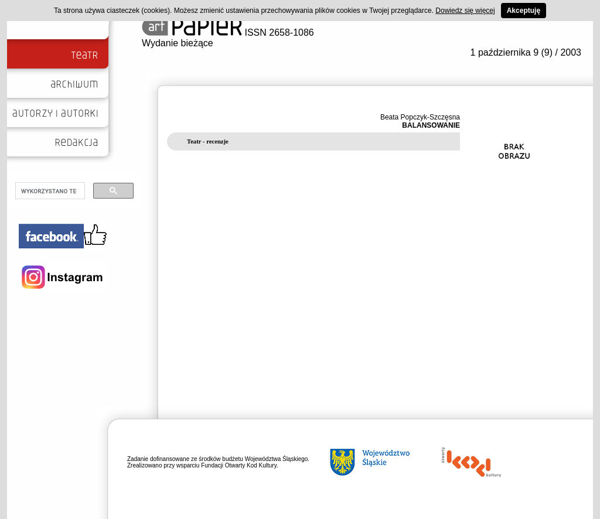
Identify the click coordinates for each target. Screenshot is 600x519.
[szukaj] (49, 191)
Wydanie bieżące (177, 43)
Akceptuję (523, 10)
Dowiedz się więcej (465, 10)
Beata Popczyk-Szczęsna (420, 117)
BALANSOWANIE (431, 125)
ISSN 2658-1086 (228, 32)
